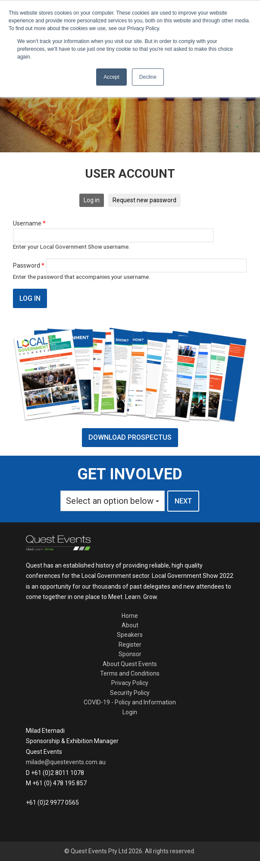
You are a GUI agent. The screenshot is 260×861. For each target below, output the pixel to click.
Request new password (144, 200)
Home (130, 615)
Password (28, 265)
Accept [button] (111, 77)
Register (130, 644)
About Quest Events (130, 663)
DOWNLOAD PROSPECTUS (130, 437)
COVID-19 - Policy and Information (130, 702)
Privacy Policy (129, 682)
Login (129, 712)
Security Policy (130, 692)
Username (29, 223)
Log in (92, 200)
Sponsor (130, 654)
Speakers (130, 634)
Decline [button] (148, 77)
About (130, 625)
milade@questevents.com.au (66, 762)
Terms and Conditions (130, 673)
